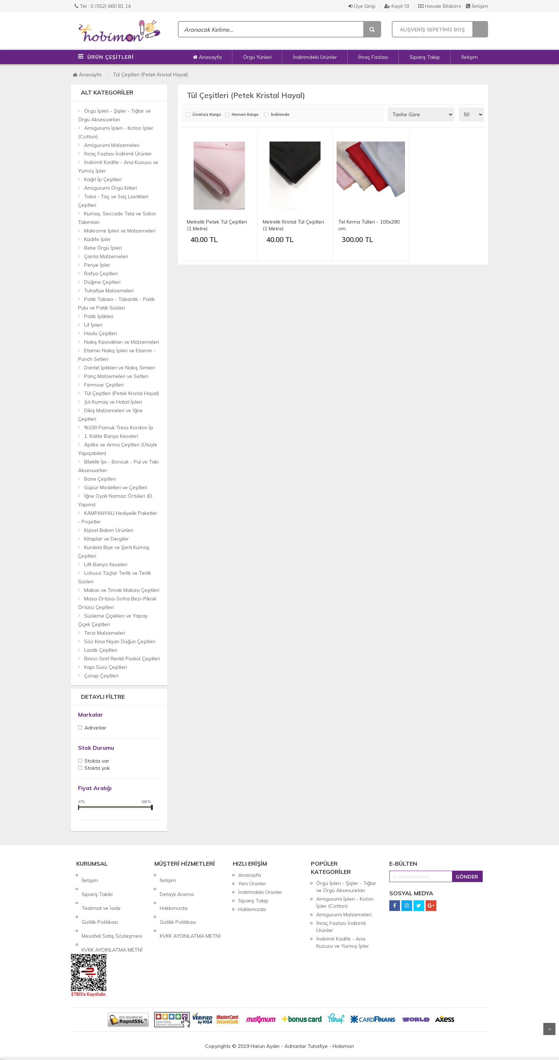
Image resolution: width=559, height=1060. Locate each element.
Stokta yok (97, 768)
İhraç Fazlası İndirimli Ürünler (118, 153)
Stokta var (96, 761)
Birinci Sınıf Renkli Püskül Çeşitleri (122, 658)
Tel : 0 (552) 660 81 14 (103, 6)
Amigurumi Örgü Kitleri (110, 188)
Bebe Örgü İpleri (103, 248)
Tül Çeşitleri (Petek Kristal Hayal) (150, 74)
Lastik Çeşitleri (100, 650)
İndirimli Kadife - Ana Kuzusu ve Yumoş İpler (118, 166)
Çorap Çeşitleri (101, 675)
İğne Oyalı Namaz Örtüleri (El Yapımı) (115, 500)
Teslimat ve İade (101, 892)
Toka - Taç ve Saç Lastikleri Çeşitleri (113, 200)
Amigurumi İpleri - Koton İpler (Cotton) (115, 132)
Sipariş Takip (425, 57)
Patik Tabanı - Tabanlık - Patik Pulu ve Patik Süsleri (116, 303)
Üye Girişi (361, 6)
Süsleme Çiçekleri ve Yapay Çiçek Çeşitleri (113, 620)
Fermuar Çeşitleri (104, 385)
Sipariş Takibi (97, 883)
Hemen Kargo (245, 115)
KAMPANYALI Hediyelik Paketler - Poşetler (117, 517)
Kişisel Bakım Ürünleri (108, 530)
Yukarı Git (549, 1029)
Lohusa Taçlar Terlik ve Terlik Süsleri (114, 577)
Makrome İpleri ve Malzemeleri (119, 230)
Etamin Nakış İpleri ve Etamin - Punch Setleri (117, 354)
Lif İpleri (93, 325)
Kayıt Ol (396, 6)
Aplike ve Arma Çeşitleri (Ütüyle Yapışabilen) (117, 448)
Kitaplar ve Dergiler (106, 539)
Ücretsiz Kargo (207, 115)
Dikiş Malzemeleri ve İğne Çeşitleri (110, 414)
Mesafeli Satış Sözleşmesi (112, 909)
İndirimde (280, 115)
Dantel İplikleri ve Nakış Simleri (119, 367)
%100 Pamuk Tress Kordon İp (118, 427)
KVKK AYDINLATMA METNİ (112, 918)
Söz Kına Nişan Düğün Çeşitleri (119, 641)
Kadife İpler (97, 239)
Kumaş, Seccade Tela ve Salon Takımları (117, 217)
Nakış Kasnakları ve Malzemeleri (121, 342)
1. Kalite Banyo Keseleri (111, 436)
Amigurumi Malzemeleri (111, 145)
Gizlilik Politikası (100, 900)
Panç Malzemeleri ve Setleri (116, 376)
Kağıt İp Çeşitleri (103, 179)
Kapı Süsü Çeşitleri (105, 667)
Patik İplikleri (98, 316)
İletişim (477, 6)
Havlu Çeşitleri (100, 333)
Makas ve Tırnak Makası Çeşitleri (121, 590)
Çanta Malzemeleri (106, 256)
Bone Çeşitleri (100, 479)
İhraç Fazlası (373, 57)
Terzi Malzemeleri (104, 633)
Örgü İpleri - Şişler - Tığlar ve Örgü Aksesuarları (114, 115)
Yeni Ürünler (252, 883)
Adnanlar (95, 728)
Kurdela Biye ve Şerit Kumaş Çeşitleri (113, 551)
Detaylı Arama (177, 883)
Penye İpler (97, 265)
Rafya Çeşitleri (101, 273)
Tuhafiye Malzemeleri (109, 290)
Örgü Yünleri (257, 57)
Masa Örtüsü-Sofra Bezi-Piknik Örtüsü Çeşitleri (117, 602)
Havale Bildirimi (439, 6)
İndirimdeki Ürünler (315, 57)
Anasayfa (207, 57)
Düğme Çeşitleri (102, 282)
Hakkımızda (174, 892)
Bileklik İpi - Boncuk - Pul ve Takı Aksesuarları (118, 466)
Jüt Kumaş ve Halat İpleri (113, 402)
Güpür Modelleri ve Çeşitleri (115, 487)
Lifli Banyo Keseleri (105, 564)
